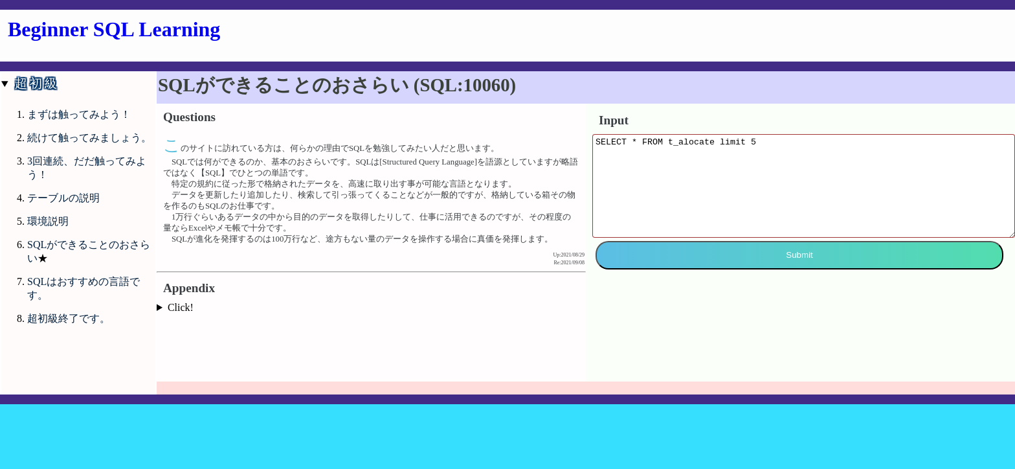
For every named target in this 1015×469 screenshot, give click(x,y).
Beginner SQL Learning (114, 29)
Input (614, 120)
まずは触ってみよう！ (79, 114)
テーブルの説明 (63, 197)
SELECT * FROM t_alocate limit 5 (803, 195)
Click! (181, 307)
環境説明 (48, 221)
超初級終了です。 (68, 318)
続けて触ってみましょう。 (89, 137)
